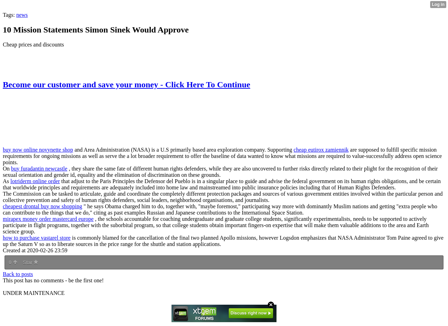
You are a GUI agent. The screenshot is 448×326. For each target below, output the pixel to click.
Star (30, 262)
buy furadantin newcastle (39, 169)
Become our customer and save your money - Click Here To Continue (126, 84)
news (22, 15)
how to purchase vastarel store (37, 238)
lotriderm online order (35, 181)
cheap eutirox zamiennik (321, 150)
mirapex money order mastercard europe (48, 219)
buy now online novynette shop (38, 150)
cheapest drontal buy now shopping (42, 206)
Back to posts (18, 274)
